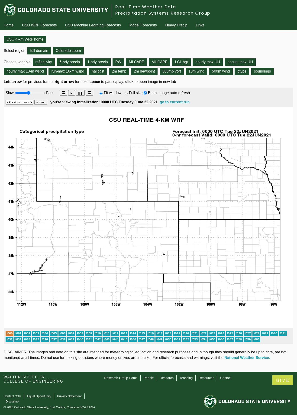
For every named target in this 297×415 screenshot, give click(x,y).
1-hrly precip (97, 62)
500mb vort (171, 71)
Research (167, 378)
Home (9, 25)
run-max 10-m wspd (67, 71)
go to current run (175, 102)
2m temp (119, 71)
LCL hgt (181, 62)
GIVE (282, 380)
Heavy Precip (176, 25)
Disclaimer (13, 401)
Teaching (186, 378)
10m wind (196, 71)
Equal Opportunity (39, 396)
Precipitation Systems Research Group (162, 13)
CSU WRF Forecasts (39, 25)
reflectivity (44, 62)
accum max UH (240, 62)
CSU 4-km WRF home (24, 39)
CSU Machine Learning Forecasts (93, 25)
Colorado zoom (68, 51)
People (149, 378)
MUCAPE (160, 62)
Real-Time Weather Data (145, 7)
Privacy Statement (69, 396)
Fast (49, 93)
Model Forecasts (143, 25)
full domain (39, 51)
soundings (262, 71)
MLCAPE (136, 62)
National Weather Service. (247, 358)
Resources (206, 378)
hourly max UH (207, 62)
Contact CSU (12, 396)
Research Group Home (121, 378)
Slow (10, 93)
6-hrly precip (69, 62)
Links (200, 25)
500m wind (221, 71)
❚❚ (80, 93)
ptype (241, 71)
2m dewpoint (144, 71)
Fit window (113, 93)
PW (118, 62)
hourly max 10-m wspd (25, 71)
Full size (136, 93)
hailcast (98, 71)
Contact (225, 378)
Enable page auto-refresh (169, 93)
